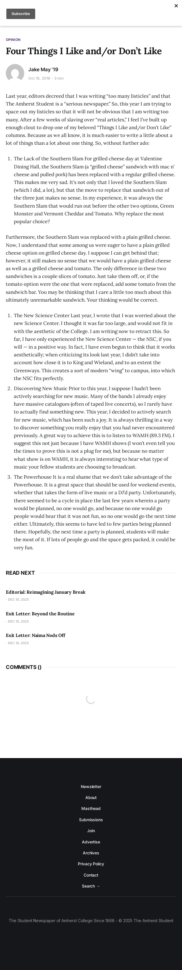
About (91, 797)
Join (91, 830)
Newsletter (91, 786)
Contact (91, 875)
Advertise (91, 841)
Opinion (13, 39)
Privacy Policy (91, 863)
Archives (91, 852)
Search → (91, 885)
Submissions (91, 819)
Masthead (90, 808)
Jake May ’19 (43, 69)
